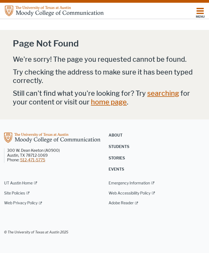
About (115, 135)
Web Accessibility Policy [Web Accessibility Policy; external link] (129, 193)
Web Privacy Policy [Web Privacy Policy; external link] (21, 203)
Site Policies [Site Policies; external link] (14, 193)
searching (163, 93)
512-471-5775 (32, 160)
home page (109, 102)
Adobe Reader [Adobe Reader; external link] (121, 203)
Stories (117, 158)
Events (116, 169)
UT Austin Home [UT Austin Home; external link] (18, 183)
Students (119, 146)
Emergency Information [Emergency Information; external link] (129, 183)
